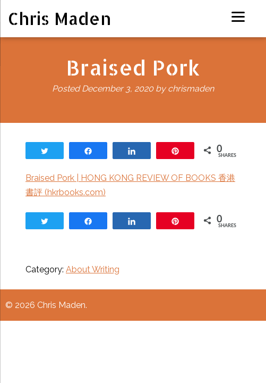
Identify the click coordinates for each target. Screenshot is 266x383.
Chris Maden (59, 18)
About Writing (92, 269)
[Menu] (238, 16)
